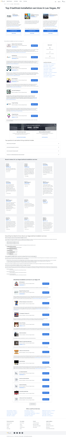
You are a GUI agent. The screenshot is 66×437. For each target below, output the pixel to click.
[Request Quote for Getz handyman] (34, 80)
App (55, 1)
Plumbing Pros (14, 55)
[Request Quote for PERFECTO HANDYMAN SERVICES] (45, 343)
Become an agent (36, 424)
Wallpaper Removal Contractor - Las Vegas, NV (48, 410)
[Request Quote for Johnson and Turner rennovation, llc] (45, 399)
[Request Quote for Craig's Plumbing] (34, 104)
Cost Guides (16, 1)
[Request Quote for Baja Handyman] (45, 363)
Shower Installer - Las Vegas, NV (28, 410)
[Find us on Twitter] (19, 433)
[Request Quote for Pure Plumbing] (14, 31)
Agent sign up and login (37, 425)
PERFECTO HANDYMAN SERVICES (25, 341)
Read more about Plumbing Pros (13, 63)
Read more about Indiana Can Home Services (42, 357)
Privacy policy (48, 424)
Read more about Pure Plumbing (14, 26)
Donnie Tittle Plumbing (53, 14)
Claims (8, 427)
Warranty (8, 424)
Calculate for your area (21, 137)
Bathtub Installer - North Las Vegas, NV (47, 415)
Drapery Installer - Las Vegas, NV (11, 414)
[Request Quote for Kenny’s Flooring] (45, 324)
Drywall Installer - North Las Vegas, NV (12, 413)
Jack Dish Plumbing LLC (16, 90)
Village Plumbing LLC (15, 67)
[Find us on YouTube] (22, 433)
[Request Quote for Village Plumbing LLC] (34, 69)
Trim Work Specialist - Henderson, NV (29, 414)
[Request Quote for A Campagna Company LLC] (45, 315)
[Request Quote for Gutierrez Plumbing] (45, 386)
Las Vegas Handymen (23, 371)
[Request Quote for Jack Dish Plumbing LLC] (34, 92)
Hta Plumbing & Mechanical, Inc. (12, 248)
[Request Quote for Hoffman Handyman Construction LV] (45, 303)
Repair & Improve (9, 1)
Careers (21, 425)
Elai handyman (22, 282)
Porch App (25, 1)
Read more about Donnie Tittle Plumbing (51, 26)
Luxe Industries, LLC (10, 253)
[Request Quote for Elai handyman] (45, 284)
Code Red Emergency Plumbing (35, 15)
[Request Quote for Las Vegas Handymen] (45, 373)
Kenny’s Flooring (22, 322)
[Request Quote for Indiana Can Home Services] (45, 352)
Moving (8, 425)
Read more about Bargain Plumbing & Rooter (40, 298)
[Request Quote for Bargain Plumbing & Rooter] (45, 292)
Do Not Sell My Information (50, 428)
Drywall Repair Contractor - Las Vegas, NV (48, 413)
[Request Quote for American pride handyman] (45, 380)
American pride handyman (24, 378)
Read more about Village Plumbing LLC (14, 75)
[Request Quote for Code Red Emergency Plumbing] (32, 31)
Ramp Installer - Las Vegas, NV (11, 415)
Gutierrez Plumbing (22, 384)
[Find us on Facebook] (14, 433)
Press (21, 428)
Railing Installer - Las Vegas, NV (28, 415)
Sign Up (59, 1)
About (21, 424)
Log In (63, 1)
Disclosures (48, 427)
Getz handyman (15, 78)
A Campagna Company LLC (24, 313)
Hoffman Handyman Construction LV (26, 301)
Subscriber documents (50, 425)
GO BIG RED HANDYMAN (23, 391)
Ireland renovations (22, 332)
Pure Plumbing (15, 14)
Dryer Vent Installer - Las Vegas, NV (11, 410)
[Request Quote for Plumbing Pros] (34, 57)
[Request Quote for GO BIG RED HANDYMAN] (45, 393)
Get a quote (35, 427)
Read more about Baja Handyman (41, 368)
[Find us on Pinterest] (17, 433)
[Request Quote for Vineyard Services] (34, 116)
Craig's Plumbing (15, 102)
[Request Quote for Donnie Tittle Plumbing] (50, 31)
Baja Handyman (22, 361)
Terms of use (16, 436)
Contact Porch (22, 427)
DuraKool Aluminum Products (11, 246)
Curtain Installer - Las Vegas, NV (46, 414)
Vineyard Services (15, 114)
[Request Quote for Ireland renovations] (45, 334)
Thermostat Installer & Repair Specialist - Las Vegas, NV (32, 413)
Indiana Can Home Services (24, 350)
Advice (21, 1)
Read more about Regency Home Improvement (18, 52)
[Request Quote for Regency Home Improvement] (34, 46)
